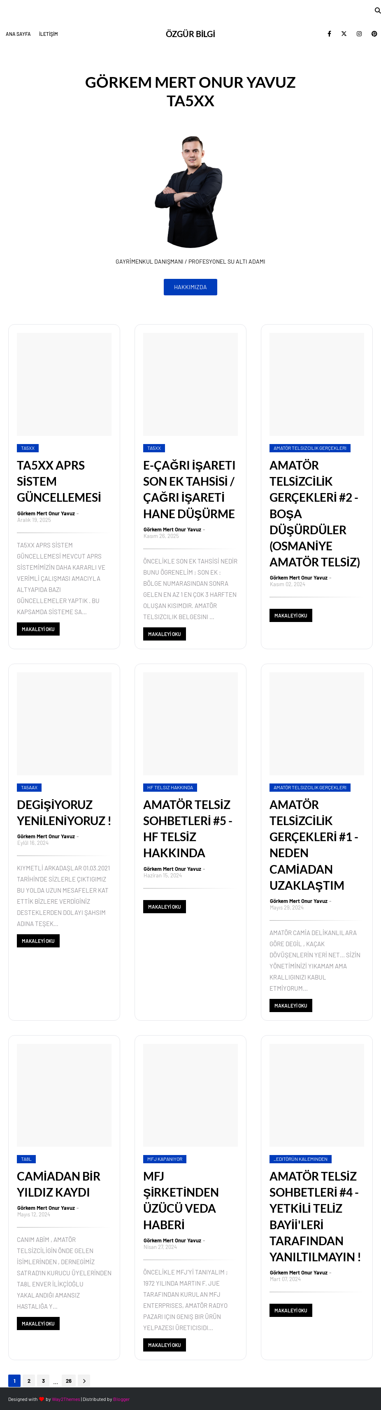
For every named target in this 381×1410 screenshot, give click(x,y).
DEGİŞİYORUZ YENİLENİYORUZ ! (64, 812)
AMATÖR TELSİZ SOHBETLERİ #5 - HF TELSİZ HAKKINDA (187, 828)
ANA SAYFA (18, 34)
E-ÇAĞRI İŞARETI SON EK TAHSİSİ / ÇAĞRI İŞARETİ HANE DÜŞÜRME (189, 489)
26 (69, 1380)
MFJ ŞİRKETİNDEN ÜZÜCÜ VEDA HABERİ (181, 1200)
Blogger (121, 1399)
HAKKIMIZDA (190, 286)
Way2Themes (66, 1399)
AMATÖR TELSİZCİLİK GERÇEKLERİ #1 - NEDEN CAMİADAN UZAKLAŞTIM (313, 844)
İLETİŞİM (48, 34)
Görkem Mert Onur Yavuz (46, 513)
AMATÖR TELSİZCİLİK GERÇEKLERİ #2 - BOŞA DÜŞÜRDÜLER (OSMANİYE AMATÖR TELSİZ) (314, 513)
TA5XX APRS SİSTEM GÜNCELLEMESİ (59, 481)
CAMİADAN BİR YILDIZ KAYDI (58, 1184)
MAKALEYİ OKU (38, 629)
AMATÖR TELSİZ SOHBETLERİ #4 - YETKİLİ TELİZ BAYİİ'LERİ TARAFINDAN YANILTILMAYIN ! (315, 1216)
